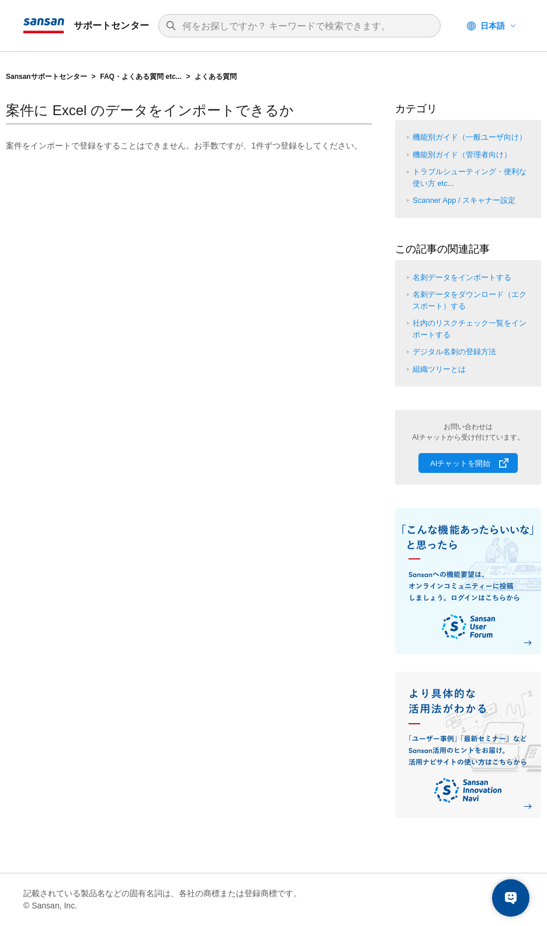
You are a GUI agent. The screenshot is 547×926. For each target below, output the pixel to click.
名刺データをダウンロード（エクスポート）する (470, 300)
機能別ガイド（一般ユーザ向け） (470, 137)
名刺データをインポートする (462, 277)
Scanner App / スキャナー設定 (464, 200)
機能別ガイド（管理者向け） (462, 154)
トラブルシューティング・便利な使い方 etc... (470, 177)
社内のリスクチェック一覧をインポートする (470, 329)
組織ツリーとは (439, 369)
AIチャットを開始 (460, 463)
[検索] (305, 26)
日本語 (492, 25)
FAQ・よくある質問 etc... (140, 76)
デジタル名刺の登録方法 (454, 351)
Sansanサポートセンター (46, 76)
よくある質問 (216, 76)
